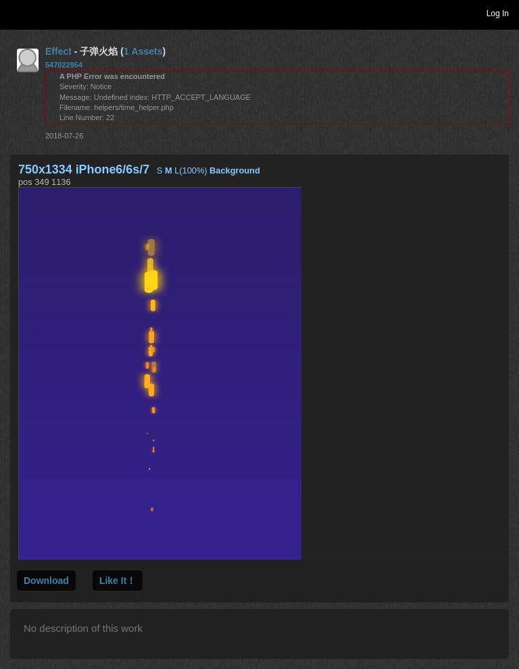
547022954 (63, 65)
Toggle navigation (16, 13)
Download (46, 580)
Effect (58, 51)
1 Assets (143, 51)
